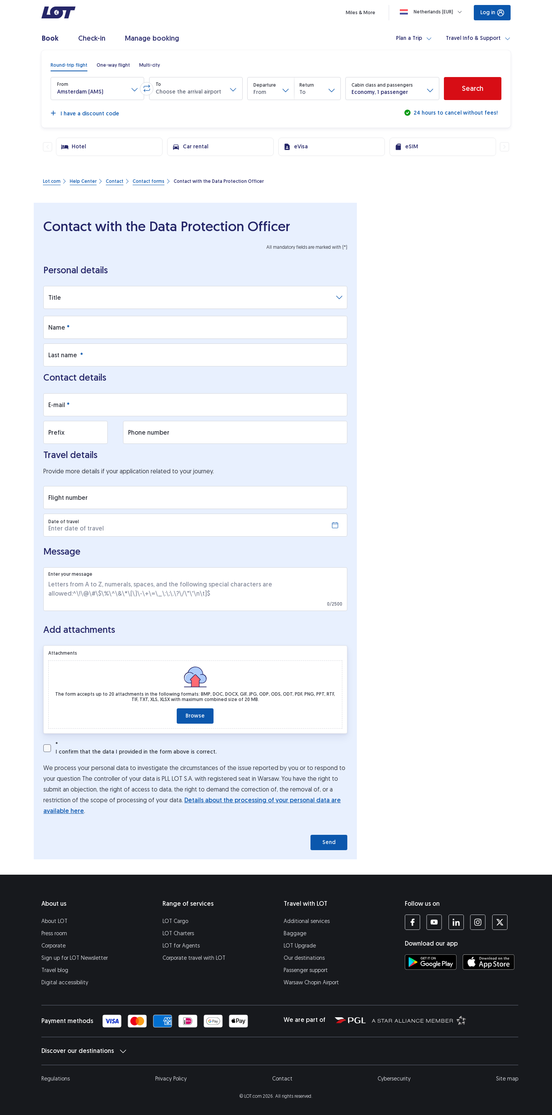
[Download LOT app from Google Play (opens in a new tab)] (431, 962)
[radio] (69, 65)
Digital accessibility (64, 982)
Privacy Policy (171, 1079)
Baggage (295, 933)
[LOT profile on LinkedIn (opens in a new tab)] (456, 922)
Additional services (307, 921)
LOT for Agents (181, 946)
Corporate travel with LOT (194, 958)
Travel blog (54, 970)
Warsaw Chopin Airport (311, 982)
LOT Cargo (175, 921)
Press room (54, 933)
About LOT (54, 921)
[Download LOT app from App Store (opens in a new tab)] (488, 962)
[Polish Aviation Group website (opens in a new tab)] (350, 1020)
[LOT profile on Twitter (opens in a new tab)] (500, 922)
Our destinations (304, 958)
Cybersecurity (394, 1079)
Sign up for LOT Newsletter (74, 958)
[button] (97, 88)
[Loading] (432, 12)
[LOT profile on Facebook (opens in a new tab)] (412, 922)
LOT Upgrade (300, 946)
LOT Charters (178, 933)
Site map (507, 1079)
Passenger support (306, 970)
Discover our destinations (83, 1051)
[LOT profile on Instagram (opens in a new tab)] (478, 922)
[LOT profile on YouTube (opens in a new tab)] (434, 922)
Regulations (55, 1079)
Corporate (53, 946)
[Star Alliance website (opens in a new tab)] (419, 1020)
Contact (282, 1079)
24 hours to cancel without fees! (455, 113)
